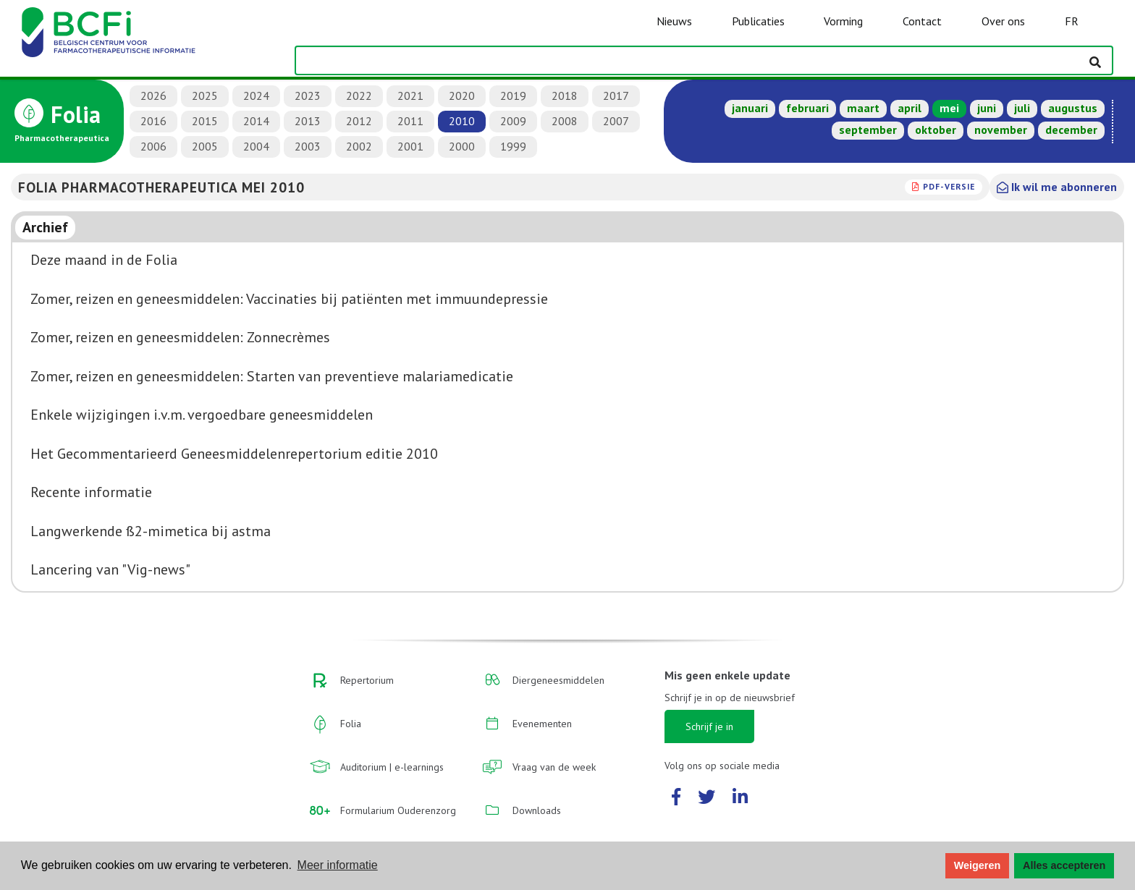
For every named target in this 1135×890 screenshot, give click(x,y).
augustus (1072, 108)
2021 (410, 95)
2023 (308, 95)
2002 (359, 146)
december (1071, 129)
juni (986, 108)
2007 (616, 121)
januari (750, 108)
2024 (256, 95)
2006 (153, 146)
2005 (205, 146)
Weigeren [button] (977, 865)
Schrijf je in (709, 726)
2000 (462, 146)
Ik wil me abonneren (1057, 186)
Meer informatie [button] (338, 865)
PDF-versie (949, 186)
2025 (205, 95)
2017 (616, 95)
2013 (308, 121)
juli (1022, 108)
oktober (935, 129)
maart (863, 108)
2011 (410, 121)
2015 (205, 121)
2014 (256, 121)
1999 (513, 146)
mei (949, 108)
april (909, 108)
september (868, 129)
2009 (513, 121)
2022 (359, 95)
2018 (565, 95)
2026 (153, 95)
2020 (462, 95)
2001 (410, 146)
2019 (513, 95)
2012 (359, 121)
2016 (153, 121)
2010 (462, 121)
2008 (565, 121)
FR (1072, 21)
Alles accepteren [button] (1064, 865)
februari (807, 108)
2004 (256, 146)
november (1000, 129)
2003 (308, 146)
